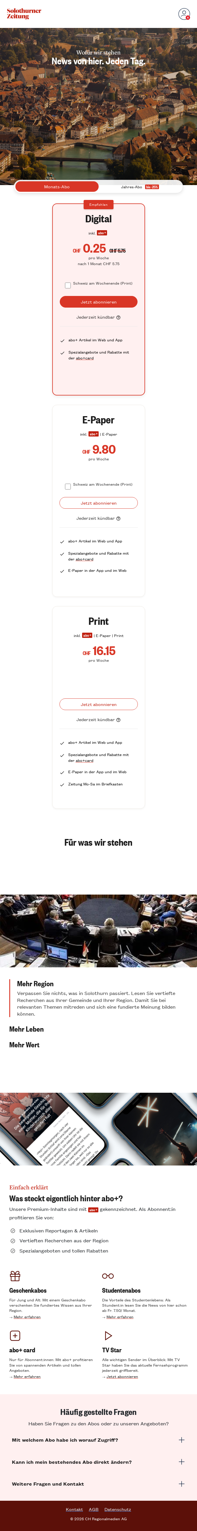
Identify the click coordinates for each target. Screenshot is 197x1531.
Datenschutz (117, 1509)
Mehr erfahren (27, 1316)
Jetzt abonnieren (122, 1376)
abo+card (85, 358)
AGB (94, 1509)
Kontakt (74, 1509)
